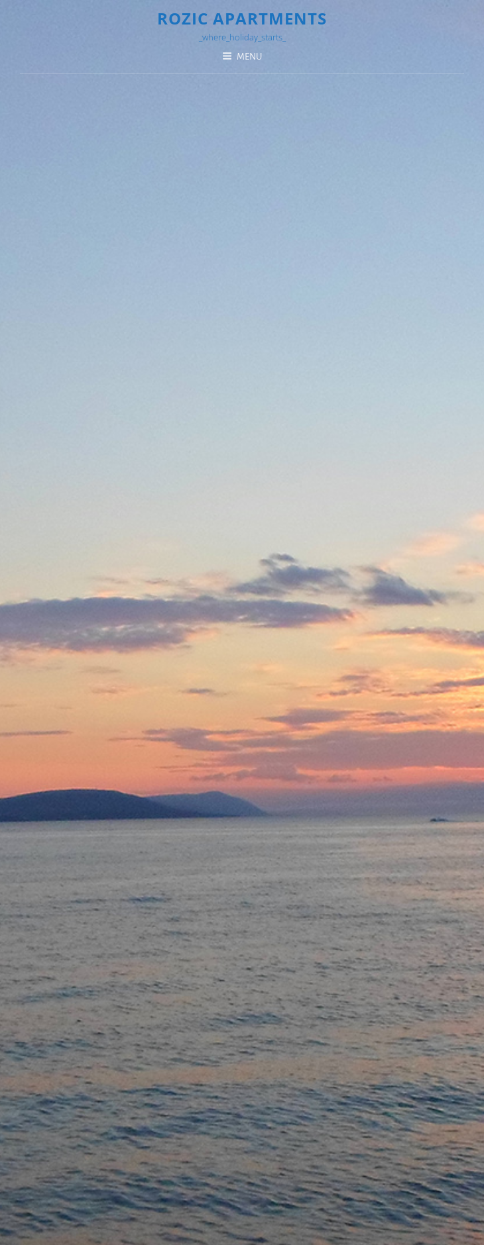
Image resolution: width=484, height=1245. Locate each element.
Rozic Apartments (242, 18)
